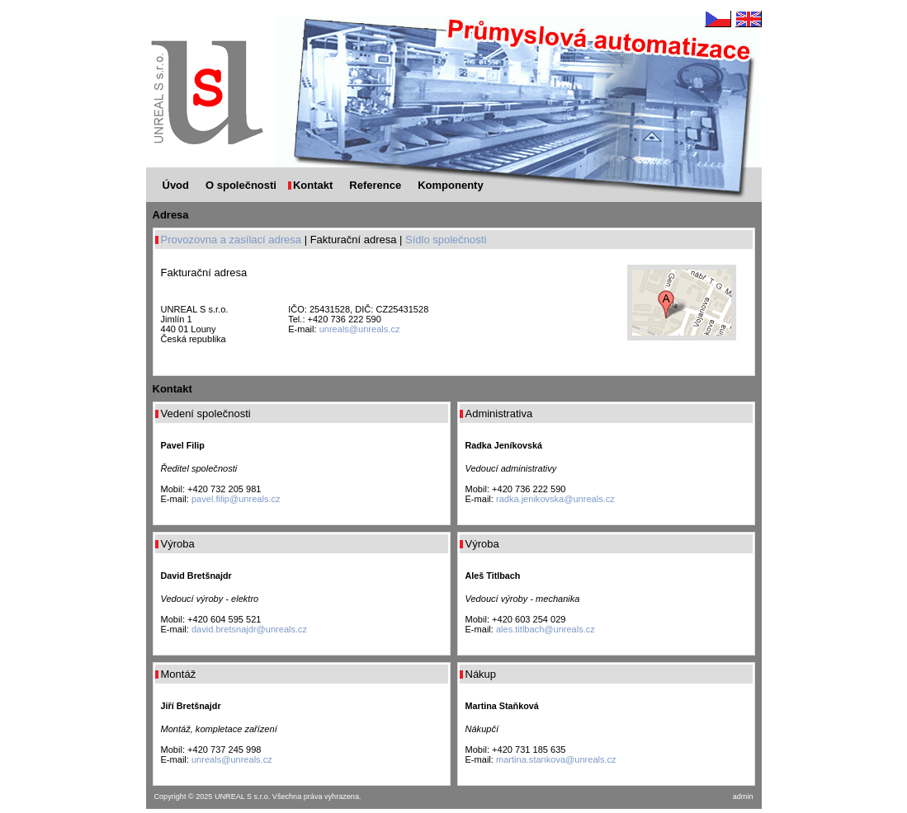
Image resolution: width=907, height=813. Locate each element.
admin (743, 796)
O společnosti (240, 185)
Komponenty (450, 185)
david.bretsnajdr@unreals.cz (249, 629)
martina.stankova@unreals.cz (556, 759)
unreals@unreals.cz (359, 329)
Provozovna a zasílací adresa (231, 239)
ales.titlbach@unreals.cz (545, 629)
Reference (375, 185)
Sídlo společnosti (445, 239)
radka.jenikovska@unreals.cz (555, 499)
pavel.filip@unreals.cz (236, 499)
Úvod (176, 185)
